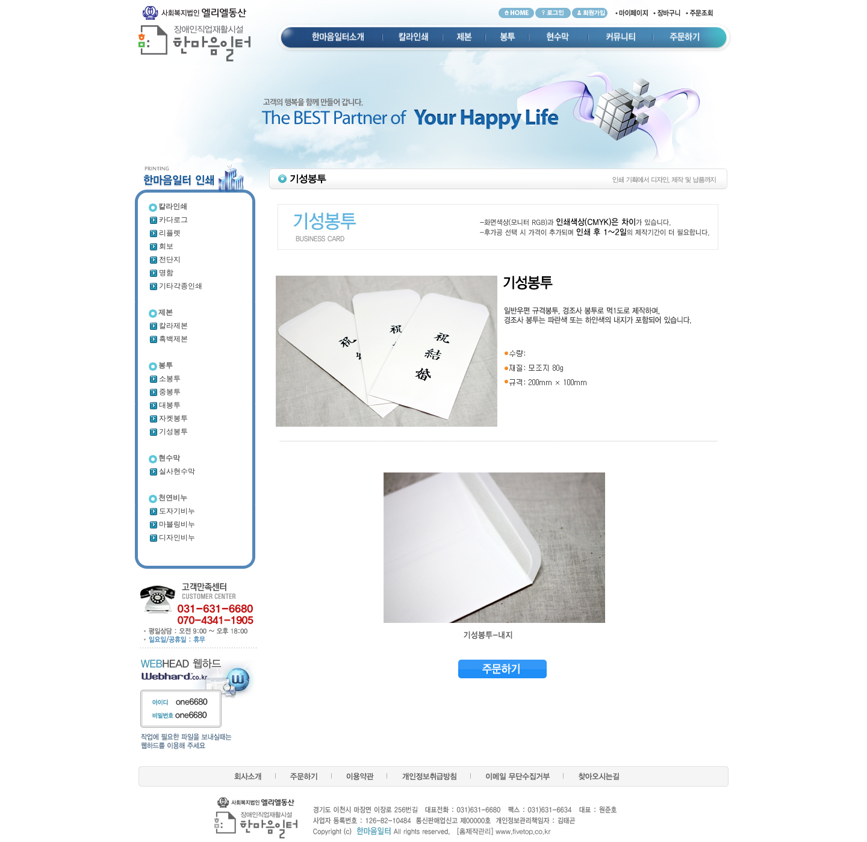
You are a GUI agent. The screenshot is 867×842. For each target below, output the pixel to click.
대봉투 (165, 405)
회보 (161, 246)
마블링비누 (172, 524)
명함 (161, 272)
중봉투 (165, 392)
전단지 (165, 259)
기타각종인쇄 (175, 286)
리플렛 (165, 233)
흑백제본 (168, 339)
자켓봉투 (168, 418)
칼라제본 (168, 325)
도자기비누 (172, 511)
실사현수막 (172, 471)
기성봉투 (168, 431)
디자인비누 (172, 537)
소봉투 (165, 378)
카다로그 (168, 219)
